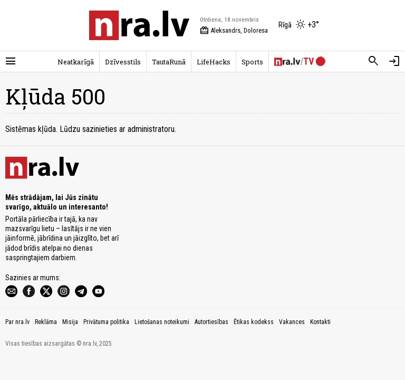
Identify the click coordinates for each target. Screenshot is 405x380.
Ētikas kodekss (254, 322)
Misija (70, 322)
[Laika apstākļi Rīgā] (298, 25)
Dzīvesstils (123, 62)
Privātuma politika (106, 322)
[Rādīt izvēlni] (10, 61)
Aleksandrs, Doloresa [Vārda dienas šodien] (234, 30)
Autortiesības (211, 322)
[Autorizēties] (394, 61)
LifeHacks (213, 62)
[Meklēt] (373, 61)
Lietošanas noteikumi (161, 322)
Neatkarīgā (75, 62)
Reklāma (46, 322)
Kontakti (320, 322)
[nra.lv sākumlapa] (139, 25)
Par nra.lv (17, 322)
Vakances (292, 322)
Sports (252, 62)
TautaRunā (169, 62)
